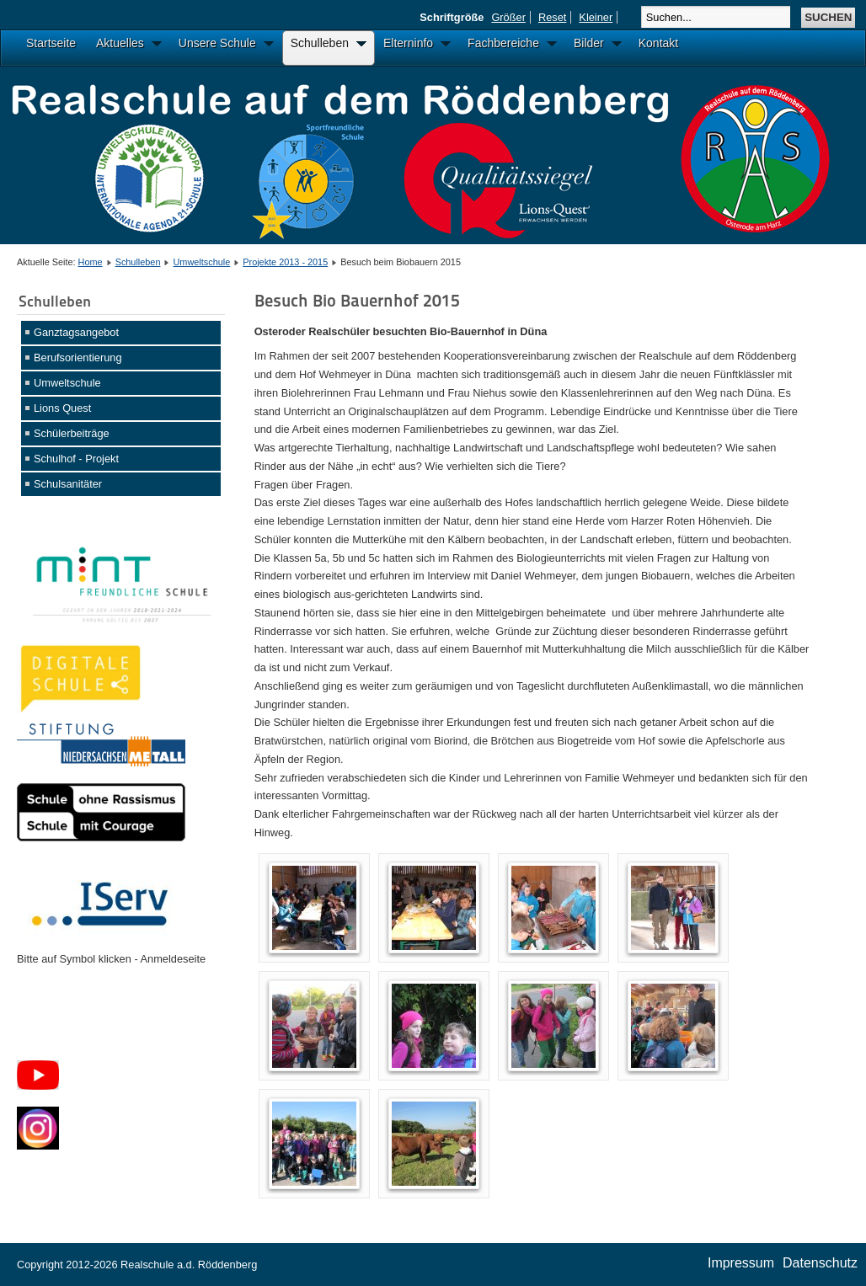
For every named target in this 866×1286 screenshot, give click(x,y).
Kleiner (595, 17)
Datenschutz (820, 1263)
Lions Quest (62, 408)
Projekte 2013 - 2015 (285, 262)
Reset (552, 17)
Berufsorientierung (78, 357)
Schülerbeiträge (72, 433)
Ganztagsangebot (76, 332)
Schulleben (138, 262)
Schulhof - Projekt (76, 458)
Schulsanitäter (68, 484)
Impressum (741, 1263)
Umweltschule (202, 262)
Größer (508, 17)
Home (90, 262)
